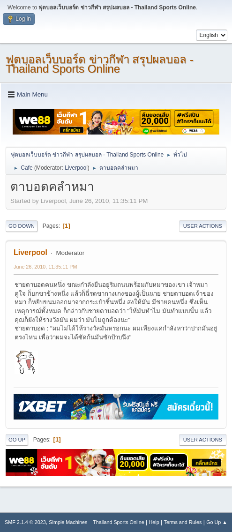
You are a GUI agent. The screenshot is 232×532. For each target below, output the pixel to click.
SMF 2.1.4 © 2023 (25, 522)
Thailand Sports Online (118, 522)
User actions (202, 226)
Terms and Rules (183, 522)
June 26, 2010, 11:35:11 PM (45, 267)
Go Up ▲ (216, 522)
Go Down (21, 226)
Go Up (16, 439)
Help (154, 522)
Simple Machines (68, 522)
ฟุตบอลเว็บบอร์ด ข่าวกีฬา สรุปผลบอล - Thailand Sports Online (100, 64)
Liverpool (76, 168)
